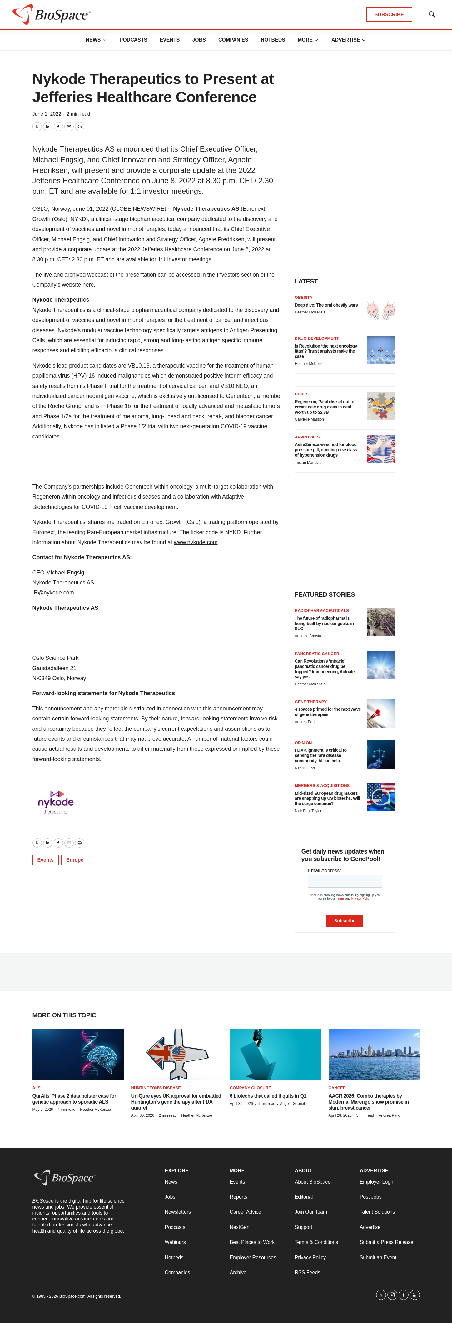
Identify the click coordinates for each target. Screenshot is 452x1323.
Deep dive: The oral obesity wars (326, 305)
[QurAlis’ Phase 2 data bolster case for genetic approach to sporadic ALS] (78, 1054)
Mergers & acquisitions (322, 785)
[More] (104, 40)
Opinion (303, 742)
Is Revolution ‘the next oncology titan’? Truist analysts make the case (326, 351)
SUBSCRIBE (389, 14)
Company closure (250, 1087)
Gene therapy (311, 701)
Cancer (337, 1087)
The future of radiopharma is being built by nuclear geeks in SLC (324, 623)
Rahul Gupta (305, 768)
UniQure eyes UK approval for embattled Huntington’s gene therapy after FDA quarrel (176, 1101)
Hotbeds (273, 40)
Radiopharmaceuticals (322, 610)
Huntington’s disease (156, 1087)
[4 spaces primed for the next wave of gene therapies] (381, 713)
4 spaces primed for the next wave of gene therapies (328, 712)
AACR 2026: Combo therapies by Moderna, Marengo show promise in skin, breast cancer (369, 1101)
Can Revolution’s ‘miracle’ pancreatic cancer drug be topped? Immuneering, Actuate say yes (325, 669)
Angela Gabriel (292, 1103)
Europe (74, 860)
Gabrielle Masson (309, 419)
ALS (36, 1087)
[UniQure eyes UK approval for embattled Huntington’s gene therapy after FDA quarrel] (176, 1054)
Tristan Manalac (308, 462)
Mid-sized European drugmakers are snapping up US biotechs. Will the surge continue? (327, 798)
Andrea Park (305, 722)
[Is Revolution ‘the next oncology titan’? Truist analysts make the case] (381, 350)
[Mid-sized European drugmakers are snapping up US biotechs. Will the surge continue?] (381, 797)
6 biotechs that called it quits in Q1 (268, 1096)
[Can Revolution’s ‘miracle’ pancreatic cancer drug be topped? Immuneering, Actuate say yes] (381, 665)
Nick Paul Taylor (308, 811)
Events (170, 40)
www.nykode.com (195, 542)
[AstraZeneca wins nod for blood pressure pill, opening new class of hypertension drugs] (381, 449)
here (88, 285)
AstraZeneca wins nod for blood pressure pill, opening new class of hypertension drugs (326, 450)
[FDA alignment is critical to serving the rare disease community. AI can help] (381, 754)
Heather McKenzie (310, 312)
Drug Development (317, 338)
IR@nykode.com (53, 592)
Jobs (199, 40)
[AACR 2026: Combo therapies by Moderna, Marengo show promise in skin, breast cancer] (374, 1054)
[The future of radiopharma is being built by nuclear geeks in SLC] (381, 622)
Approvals (307, 437)
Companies (233, 40)
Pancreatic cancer (317, 653)
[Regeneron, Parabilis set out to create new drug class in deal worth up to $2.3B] (381, 406)
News (93, 40)
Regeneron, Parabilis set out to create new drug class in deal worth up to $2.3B (325, 407)
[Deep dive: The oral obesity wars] (381, 309)
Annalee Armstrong (311, 636)
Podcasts (133, 40)
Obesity (304, 297)
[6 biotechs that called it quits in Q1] (275, 1054)
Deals (302, 394)
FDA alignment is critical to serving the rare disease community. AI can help (321, 755)
